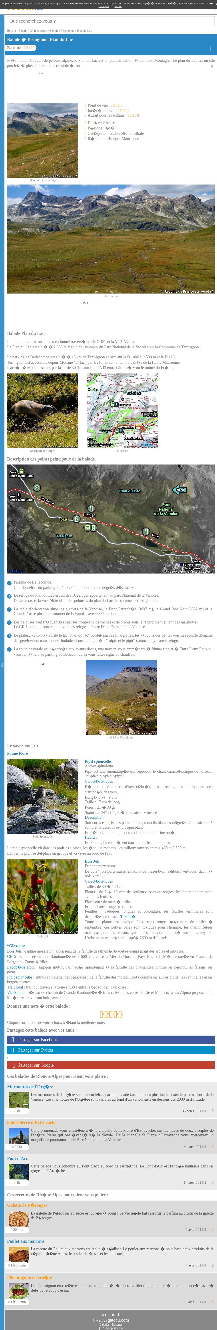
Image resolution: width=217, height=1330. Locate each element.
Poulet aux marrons (26, 1239)
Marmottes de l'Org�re (30, 1084)
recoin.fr (113, 1312)
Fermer (118, 6)
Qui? (101, 1326)
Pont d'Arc (17, 1156)
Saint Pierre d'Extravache (31, 1120)
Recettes (117, 1322)
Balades (104, 1322)
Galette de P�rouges (27, 1203)
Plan (121, 1326)
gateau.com (118, 1317)
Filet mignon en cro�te (29, 1275)
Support (111, 1326)
